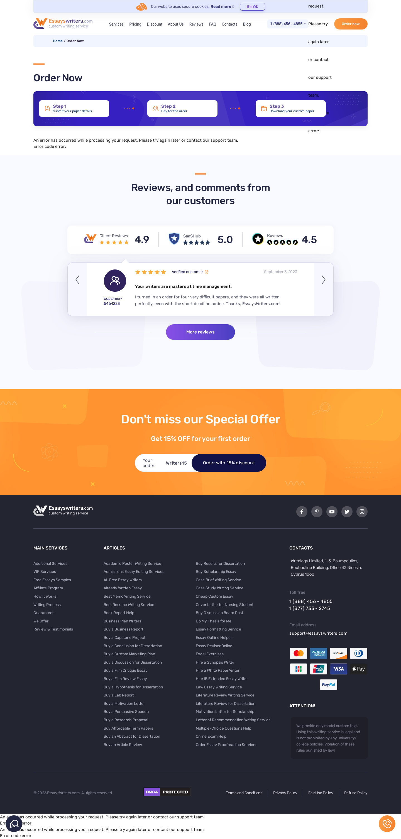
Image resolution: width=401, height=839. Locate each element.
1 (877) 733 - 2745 (309, 608)
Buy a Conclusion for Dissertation (133, 646)
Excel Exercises (210, 654)
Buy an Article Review (123, 744)
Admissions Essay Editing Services (134, 571)
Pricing (135, 24)
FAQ (212, 24)
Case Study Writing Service (219, 588)
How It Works (44, 596)
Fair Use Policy (320, 793)
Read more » (222, 6)
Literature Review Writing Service (225, 695)
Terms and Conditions (244, 793)
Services (116, 24)
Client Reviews (113, 235)
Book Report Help (119, 612)
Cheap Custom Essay (214, 596)
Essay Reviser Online (214, 646)
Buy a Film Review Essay (125, 678)
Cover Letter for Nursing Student (224, 604)
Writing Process (47, 604)
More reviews (200, 332)
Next (323, 289)
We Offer (40, 621)
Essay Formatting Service (218, 629)
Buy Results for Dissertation (220, 563)
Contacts (229, 24)
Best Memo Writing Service (127, 596)
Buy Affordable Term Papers (128, 728)
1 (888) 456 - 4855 (286, 24)
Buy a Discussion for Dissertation (133, 662)
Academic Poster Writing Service (132, 563)
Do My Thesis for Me (213, 621)
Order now (351, 24)
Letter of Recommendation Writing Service (233, 720)
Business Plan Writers (122, 621)
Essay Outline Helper (214, 637)
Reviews (196, 24)
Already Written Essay (123, 588)
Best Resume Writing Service (129, 604)
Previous (77, 289)
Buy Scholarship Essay (216, 571)
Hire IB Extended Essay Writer (222, 678)
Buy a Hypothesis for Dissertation (133, 687)
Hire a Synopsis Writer (215, 662)
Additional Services (50, 563)
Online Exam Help (211, 736)
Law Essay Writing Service (219, 687)
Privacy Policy (285, 793)
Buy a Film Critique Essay (126, 670)
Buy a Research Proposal (126, 720)
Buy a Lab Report (119, 695)
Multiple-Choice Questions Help (223, 728)
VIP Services (44, 571)
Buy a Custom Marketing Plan (129, 654)
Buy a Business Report (123, 629)
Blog (247, 24)
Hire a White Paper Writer (217, 670)
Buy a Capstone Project (124, 637)
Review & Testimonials (53, 629)
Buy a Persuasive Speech (126, 711)
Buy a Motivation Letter (124, 703)
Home (58, 41)
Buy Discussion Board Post (219, 612)
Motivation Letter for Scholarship (225, 711)
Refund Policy (356, 793)
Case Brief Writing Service (218, 580)
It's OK (252, 6)
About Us (176, 24)
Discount (154, 24)
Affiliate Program (48, 588)
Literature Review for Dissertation (225, 703)
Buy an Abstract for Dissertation (132, 736)
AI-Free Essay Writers (123, 580)
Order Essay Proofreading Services (226, 744)
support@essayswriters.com (318, 633)
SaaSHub (192, 236)
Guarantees (43, 612)
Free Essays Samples (52, 580)
